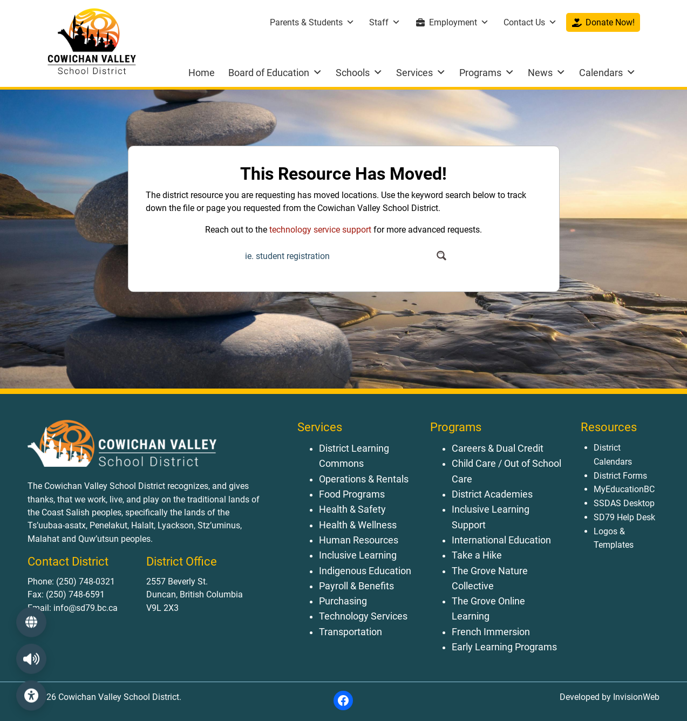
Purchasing (343, 601)
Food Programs (352, 494)
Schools (359, 72)
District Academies (492, 494)
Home (201, 72)
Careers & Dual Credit (497, 448)
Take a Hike (477, 555)
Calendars (607, 72)
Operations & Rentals (364, 479)
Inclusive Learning (358, 555)
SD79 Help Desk (624, 517)
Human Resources (358, 540)
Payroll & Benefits (356, 586)
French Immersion (491, 632)
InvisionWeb (635, 697)
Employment (459, 22)
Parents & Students (312, 22)
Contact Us (530, 22)
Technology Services (363, 616)
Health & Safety (352, 509)
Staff (384, 22)
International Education (501, 540)
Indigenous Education (365, 571)
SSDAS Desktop (624, 503)
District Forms (620, 476)
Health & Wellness (358, 525)
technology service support (320, 230)
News (547, 72)
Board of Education (275, 72)
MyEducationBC (624, 489)
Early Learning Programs (504, 647)
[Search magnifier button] (441, 255)
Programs (486, 72)
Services (421, 72)
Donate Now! (610, 22)
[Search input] (337, 255)
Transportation (350, 632)
